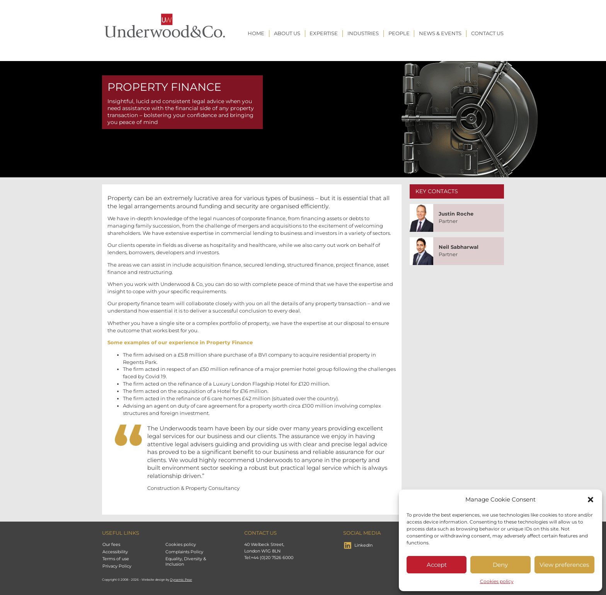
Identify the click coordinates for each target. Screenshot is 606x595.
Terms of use (115, 558)
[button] (590, 499)
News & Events (440, 33)
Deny (500, 564)
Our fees (111, 544)
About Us (287, 33)
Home (256, 33)
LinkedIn (363, 545)
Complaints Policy (184, 551)
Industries (363, 33)
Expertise (324, 33)
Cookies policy (497, 581)
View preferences (564, 564)
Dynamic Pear (181, 579)
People (399, 33)
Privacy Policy (116, 566)
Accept (437, 564)
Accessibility (115, 551)
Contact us (487, 33)
